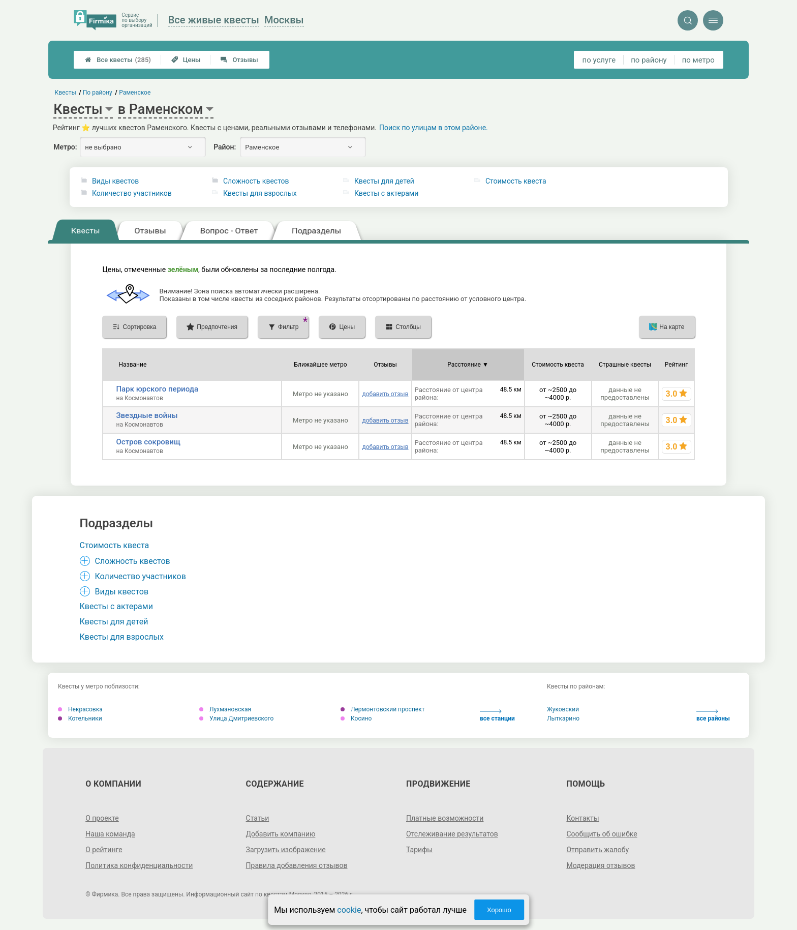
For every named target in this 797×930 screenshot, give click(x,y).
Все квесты (118, 60)
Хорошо (499, 910)
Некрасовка (80, 709)
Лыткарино (563, 718)
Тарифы (419, 850)
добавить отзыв (385, 394)
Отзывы (239, 60)
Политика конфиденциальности (139, 865)
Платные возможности (444, 818)
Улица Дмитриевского (236, 718)
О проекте (102, 818)
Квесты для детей (384, 181)
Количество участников (132, 193)
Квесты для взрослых (260, 193)
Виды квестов (115, 181)
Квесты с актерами (386, 193)
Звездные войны (146, 415)
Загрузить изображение (286, 850)
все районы (713, 715)
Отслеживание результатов (452, 834)
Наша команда (110, 834)
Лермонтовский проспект (382, 709)
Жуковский (563, 709)
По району (97, 92)
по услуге (599, 60)
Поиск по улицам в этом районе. (433, 128)
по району (648, 60)
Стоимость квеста (515, 181)
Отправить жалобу (597, 850)
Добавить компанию (281, 834)
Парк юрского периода (157, 389)
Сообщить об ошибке (601, 834)
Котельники (80, 718)
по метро (698, 60)
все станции (497, 715)
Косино (356, 718)
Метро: (65, 147)
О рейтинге (103, 850)
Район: (224, 147)
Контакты (582, 818)
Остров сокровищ (148, 441)
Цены (186, 60)
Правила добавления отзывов (297, 865)
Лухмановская (225, 709)
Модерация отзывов (600, 865)
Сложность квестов (256, 181)
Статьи (257, 818)
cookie (349, 910)
